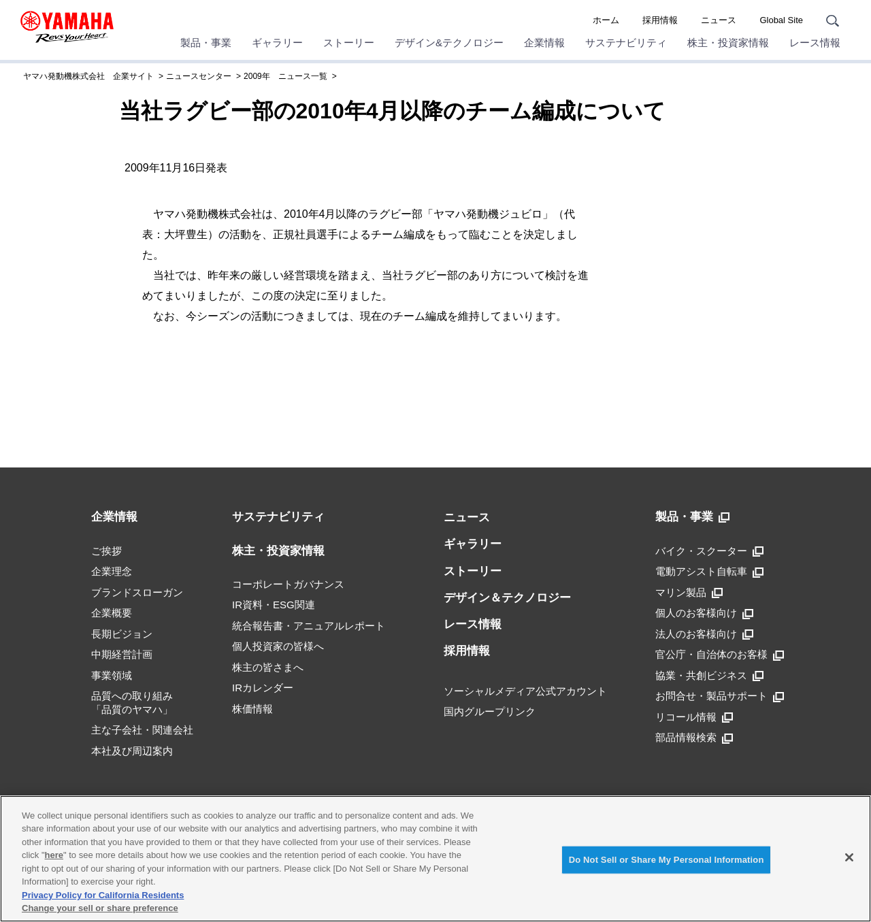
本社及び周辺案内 (132, 751)
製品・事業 (205, 42)
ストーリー (348, 42)
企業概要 (111, 613)
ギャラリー (277, 42)
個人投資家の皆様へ (278, 646)
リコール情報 (694, 717)
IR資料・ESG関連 (273, 604)
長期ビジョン (121, 634)
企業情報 (544, 42)
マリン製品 (689, 593)
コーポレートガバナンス (288, 584)
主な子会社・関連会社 (142, 730)
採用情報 (660, 20)
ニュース (718, 20)
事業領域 (111, 675)
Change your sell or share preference (100, 908)
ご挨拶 (106, 551)
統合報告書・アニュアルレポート (308, 625)
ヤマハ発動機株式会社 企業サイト (88, 76)
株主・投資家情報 (728, 42)
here (54, 855)
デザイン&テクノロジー (449, 42)
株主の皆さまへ (267, 667)
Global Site (781, 20)
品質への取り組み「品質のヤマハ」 (132, 702)
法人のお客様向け (704, 634)
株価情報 (252, 708)
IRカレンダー (262, 687)
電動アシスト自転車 (709, 571)
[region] (435, 858)
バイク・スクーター (709, 551)
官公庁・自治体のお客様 (719, 654)
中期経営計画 (121, 654)
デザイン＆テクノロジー (507, 597)
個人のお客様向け (704, 613)
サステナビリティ (626, 42)
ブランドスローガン (137, 592)
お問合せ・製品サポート (719, 696)
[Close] (849, 857)
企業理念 (111, 571)
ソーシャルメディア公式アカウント (525, 691)
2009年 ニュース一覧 (285, 76)
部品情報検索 (694, 737)
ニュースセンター (198, 76)
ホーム (606, 20)
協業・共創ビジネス (709, 676)
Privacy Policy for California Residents (103, 895)
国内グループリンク (490, 711)
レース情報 (814, 42)
